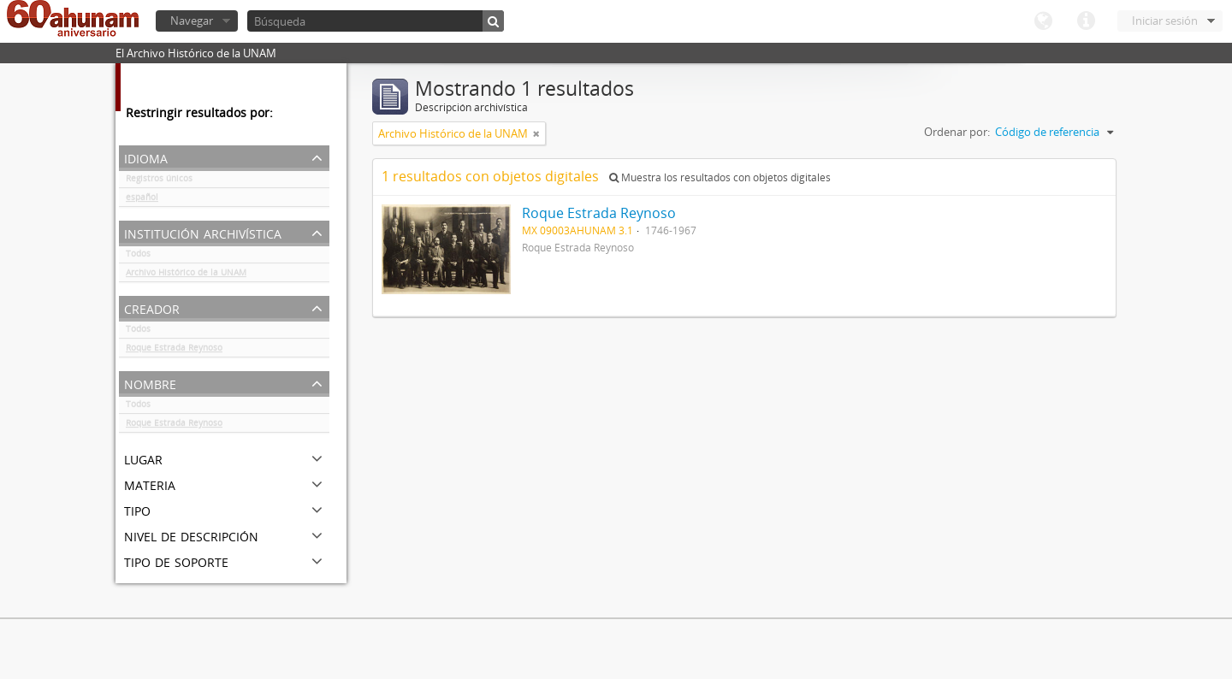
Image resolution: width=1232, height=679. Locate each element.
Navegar (191, 20)
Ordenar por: (957, 131)
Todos (138, 257)
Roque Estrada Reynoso (174, 351)
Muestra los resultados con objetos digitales (720, 177)
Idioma (1043, 21)
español (142, 200)
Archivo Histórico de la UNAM (186, 275)
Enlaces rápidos (1085, 21)
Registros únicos (159, 181)
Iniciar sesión (1165, 20)
